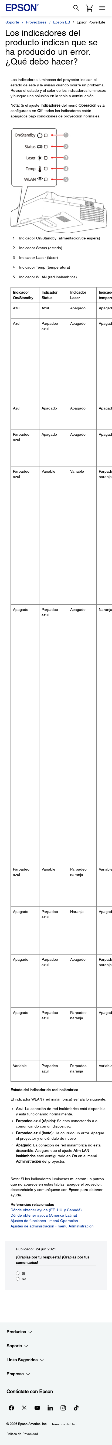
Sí (23, 1273)
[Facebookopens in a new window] (11, 1408)
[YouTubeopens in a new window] (37, 1408)
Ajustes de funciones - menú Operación (44, 1221)
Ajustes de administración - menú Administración (52, 1226)
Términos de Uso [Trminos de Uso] (64, 1424)
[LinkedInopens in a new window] (50, 1408)
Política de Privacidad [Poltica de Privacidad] (22, 1434)
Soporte (12, 22)
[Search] (76, 8)
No (24, 1279)
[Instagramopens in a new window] (63, 1408)
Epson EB (61, 22)
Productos (19, 1332)
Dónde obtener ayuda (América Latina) (44, 1215)
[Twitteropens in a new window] (24, 1408)
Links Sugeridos (25, 1360)
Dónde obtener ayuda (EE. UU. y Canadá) (46, 1210)
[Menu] (102, 8)
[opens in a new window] (76, 1408)
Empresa (18, 1374)
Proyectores (36, 22)
